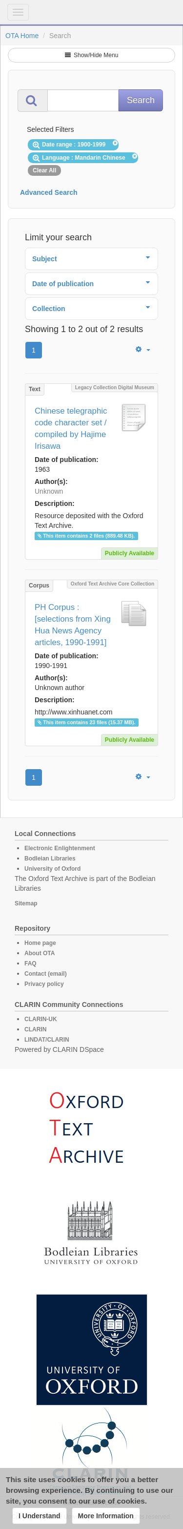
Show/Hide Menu (92, 55)
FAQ (30, 963)
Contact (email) (45, 973)
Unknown (49, 491)
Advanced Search (49, 192)
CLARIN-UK (40, 1019)
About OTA (39, 953)
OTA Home (22, 36)
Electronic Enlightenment (59, 848)
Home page (40, 943)
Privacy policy (44, 984)
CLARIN (35, 1029)
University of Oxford (52, 868)
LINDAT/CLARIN (46, 1039)
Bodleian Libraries (50, 858)
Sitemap (26, 903)
